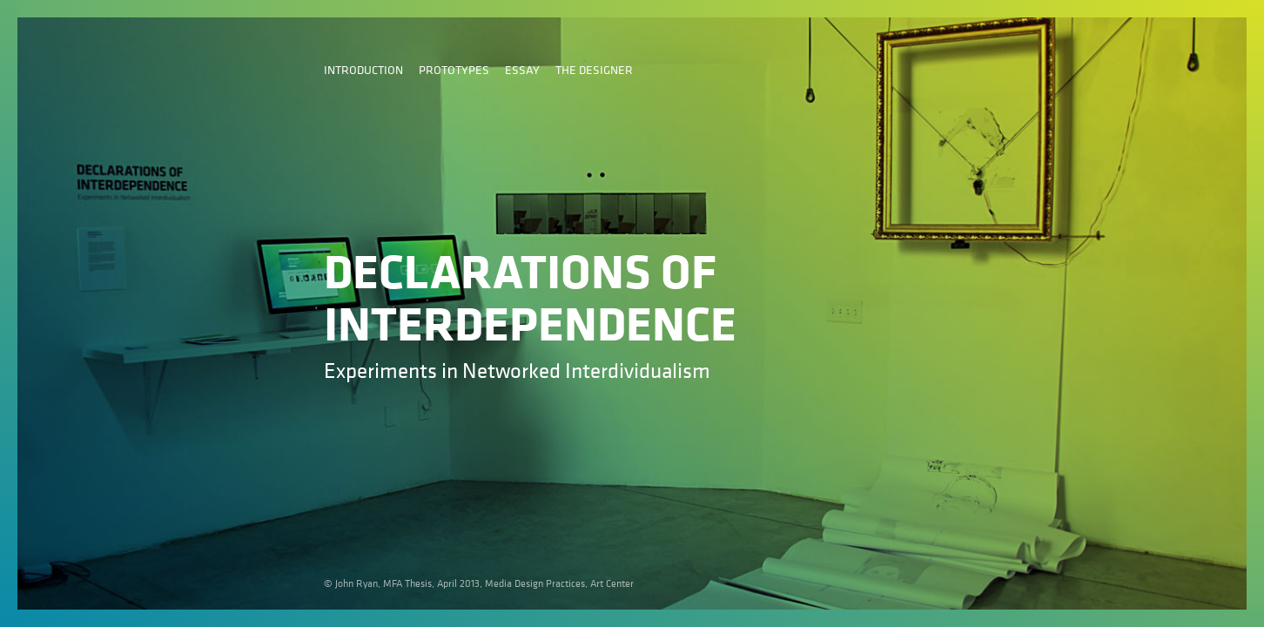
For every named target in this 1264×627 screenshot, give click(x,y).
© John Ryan (351, 583)
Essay (522, 69)
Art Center (612, 583)
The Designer (594, 69)
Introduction (363, 69)
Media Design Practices (535, 583)
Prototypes (454, 69)
